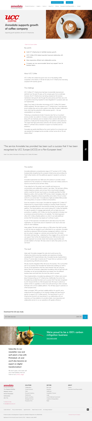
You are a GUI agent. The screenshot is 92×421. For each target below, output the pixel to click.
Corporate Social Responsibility (68, 6)
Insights (39, 6)
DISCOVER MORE (52, 338)
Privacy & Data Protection (17, 409)
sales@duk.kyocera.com (10, 403)
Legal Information (27, 409)
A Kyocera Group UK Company (74, 414)
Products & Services (30, 6)
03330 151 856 (8, 401)
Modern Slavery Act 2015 (37, 409)
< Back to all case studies (30, 44)
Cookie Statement (7, 409)
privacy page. (20, 374)
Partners (57, 6)
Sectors (45, 6)
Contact (78, 6)
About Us (51, 6)
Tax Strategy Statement (47, 409)
